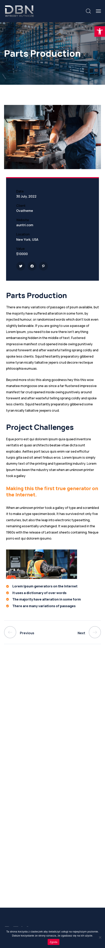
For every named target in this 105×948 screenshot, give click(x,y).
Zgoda (53, 942)
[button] (99, 31)
